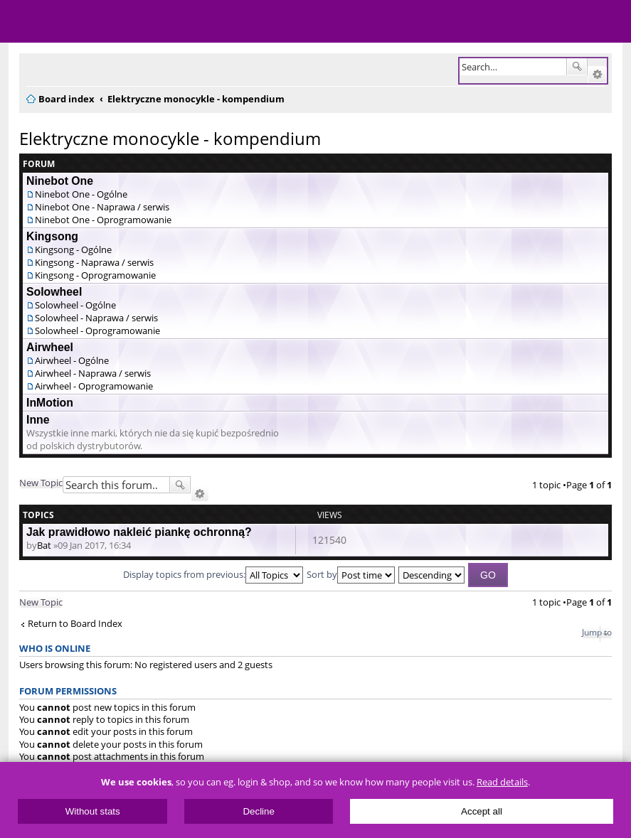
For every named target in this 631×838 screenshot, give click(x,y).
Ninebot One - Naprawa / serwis (102, 206)
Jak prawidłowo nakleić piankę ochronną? (139, 532)
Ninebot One (59, 181)
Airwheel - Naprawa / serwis (93, 373)
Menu (21, 21)
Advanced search (597, 74)
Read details (502, 782)
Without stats (92, 811)
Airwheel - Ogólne (72, 360)
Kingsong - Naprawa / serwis (94, 262)
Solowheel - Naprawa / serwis (96, 317)
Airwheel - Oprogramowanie (94, 386)
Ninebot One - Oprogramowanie (103, 219)
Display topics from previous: (213, 574)
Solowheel (54, 292)
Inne (38, 420)
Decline (258, 811)
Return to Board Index (75, 624)
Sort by (351, 574)
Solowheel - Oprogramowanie (97, 330)
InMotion (49, 403)
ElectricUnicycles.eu (103, 22)
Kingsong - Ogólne (73, 249)
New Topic (41, 482)
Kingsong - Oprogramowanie (95, 275)
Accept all (481, 811)
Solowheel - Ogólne (75, 305)
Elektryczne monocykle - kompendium (170, 138)
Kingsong (52, 236)
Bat (44, 545)
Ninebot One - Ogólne (81, 194)
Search (577, 66)
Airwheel (49, 347)
